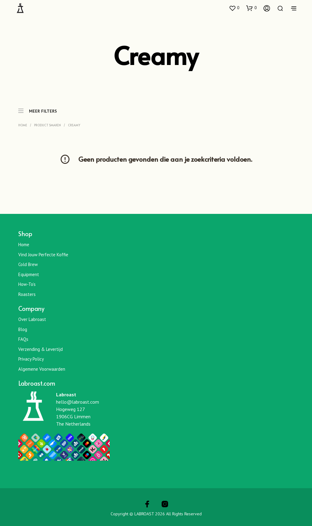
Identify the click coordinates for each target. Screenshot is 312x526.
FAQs (23, 339)
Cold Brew (28, 264)
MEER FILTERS (37, 108)
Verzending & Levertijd (40, 349)
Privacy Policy (31, 359)
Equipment (28, 274)
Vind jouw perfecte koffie (43, 255)
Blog (22, 329)
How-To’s (27, 284)
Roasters (27, 294)
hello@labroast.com (77, 402)
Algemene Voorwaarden (41, 369)
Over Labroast (32, 319)
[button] (234, 8)
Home (22, 125)
